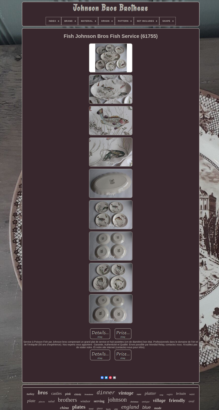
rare (139, 394)
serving (99, 401)
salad (51, 401)
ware (192, 394)
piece (100, 408)
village (159, 400)
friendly (177, 400)
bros (43, 392)
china (64, 408)
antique (146, 401)
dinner (106, 393)
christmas (134, 402)
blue (146, 407)
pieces (42, 401)
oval (191, 401)
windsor (85, 401)
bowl (91, 408)
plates (79, 407)
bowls (108, 409)
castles (56, 393)
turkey (30, 394)
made (157, 408)
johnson (117, 399)
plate (31, 401)
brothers (67, 400)
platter (150, 393)
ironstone (89, 394)
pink (68, 394)
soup (161, 395)
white (116, 409)
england (130, 407)
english (170, 394)
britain (181, 393)
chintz (77, 394)
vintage (126, 393)
